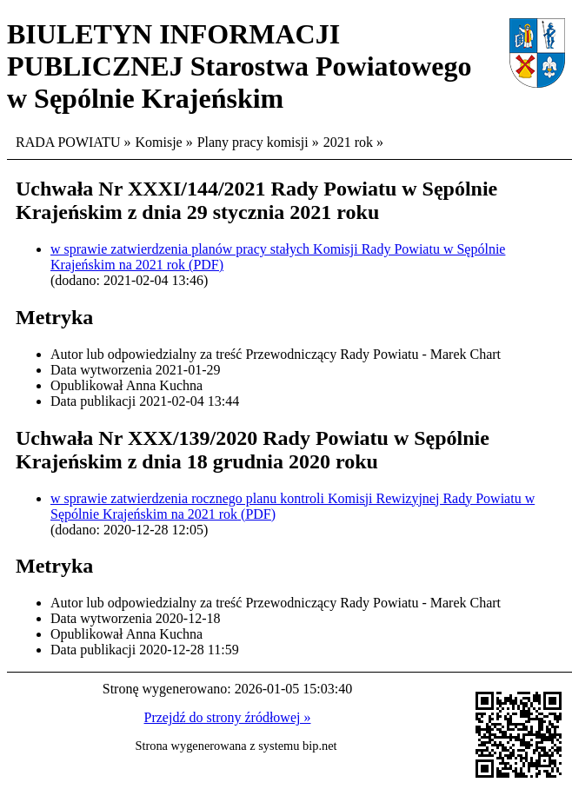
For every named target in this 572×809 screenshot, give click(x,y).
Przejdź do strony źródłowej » (227, 717)
